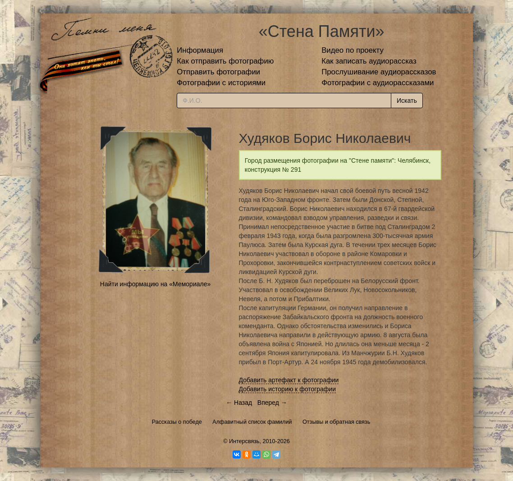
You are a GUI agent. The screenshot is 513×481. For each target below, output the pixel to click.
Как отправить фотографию (225, 61)
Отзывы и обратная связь (336, 422)
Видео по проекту (352, 50)
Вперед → (272, 402)
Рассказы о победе (177, 422)
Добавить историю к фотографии (287, 389)
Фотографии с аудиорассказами (377, 82)
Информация (200, 50)
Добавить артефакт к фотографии (289, 380)
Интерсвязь (244, 441)
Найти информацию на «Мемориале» (155, 284)
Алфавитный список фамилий (252, 422)
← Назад (239, 402)
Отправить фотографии (218, 72)
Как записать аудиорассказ (369, 61)
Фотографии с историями (221, 82)
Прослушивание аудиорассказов (378, 72)
